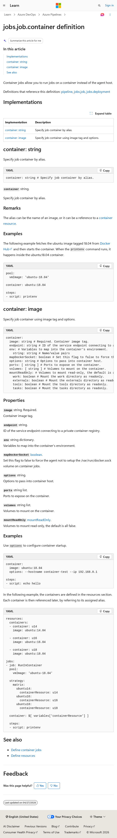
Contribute (72, 826)
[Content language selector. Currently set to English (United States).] (22, 816)
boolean (36, 454)
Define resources (23, 755)
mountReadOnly (38, 520)
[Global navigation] (4, 5)
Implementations (17, 56)
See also (12, 72)
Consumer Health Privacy (19, 832)
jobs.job (79, 91)
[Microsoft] (58, 5)
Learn (7, 14)
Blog (54, 826)
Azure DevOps (27, 14)
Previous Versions (36, 826)
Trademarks (71, 832)
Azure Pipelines (51, 14)
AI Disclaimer (11, 826)
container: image (17, 67)
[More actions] (110, 14)
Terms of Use (51, 832)
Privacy (88, 826)
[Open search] (99, 5)
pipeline (66, 91)
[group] (58, 363)
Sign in (109, 5)
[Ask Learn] (103, 14)
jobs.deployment (98, 91)
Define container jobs (26, 750)
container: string (17, 62)
